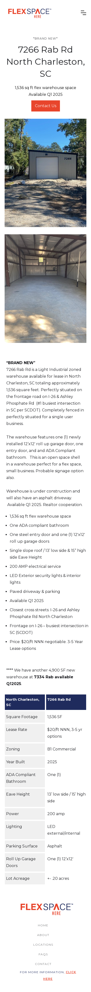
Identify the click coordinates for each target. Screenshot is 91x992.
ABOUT (43, 935)
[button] (83, 13)
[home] (29, 13)
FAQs (43, 954)
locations (43, 944)
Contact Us (45, 106)
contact (43, 964)
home (43, 925)
